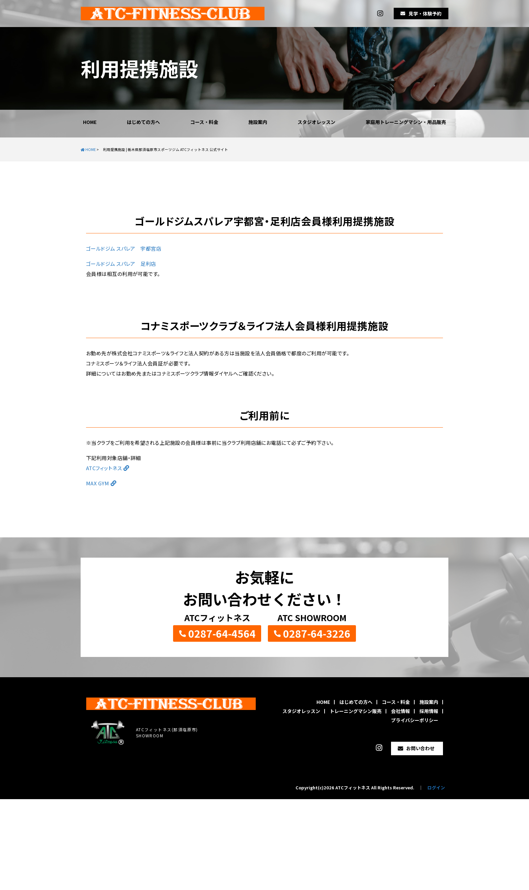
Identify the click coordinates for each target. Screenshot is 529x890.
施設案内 (257, 122)
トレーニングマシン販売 (356, 711)
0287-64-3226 (317, 633)
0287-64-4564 (222, 633)
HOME (89, 122)
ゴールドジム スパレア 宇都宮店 (124, 248)
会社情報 (400, 711)
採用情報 (428, 711)
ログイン (436, 787)
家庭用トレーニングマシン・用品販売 (406, 122)
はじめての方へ (143, 122)
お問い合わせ (420, 748)
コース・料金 (204, 122)
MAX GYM (97, 483)
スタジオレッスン (316, 122)
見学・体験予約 (425, 13)
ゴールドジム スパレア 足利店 (121, 263)
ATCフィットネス (104, 468)
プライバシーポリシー (414, 720)
